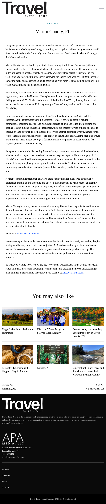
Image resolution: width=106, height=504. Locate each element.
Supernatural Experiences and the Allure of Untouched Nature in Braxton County (88, 371)
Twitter (5, 481)
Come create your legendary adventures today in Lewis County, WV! (87, 332)
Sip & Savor (53, 24)
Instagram (6, 475)
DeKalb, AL (43, 367)
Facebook (6, 469)
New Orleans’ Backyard (29, 233)
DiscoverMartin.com (72, 272)
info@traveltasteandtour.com (13, 457)
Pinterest (5, 487)
